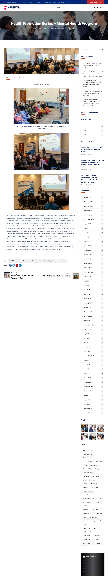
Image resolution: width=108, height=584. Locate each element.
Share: (5, 265)
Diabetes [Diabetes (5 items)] (94, 484)
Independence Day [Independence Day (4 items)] (88, 498)
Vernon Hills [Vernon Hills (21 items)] (86, 543)
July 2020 (93, 360)
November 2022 (93, 263)
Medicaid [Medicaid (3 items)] (85, 510)
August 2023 (93, 224)
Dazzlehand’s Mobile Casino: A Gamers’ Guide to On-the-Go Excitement (92, 93)
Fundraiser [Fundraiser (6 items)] (95, 487)
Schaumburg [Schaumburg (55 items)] (86, 536)
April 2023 (93, 241)
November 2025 (93, 202)
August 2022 (93, 277)
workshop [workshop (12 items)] (97, 543)
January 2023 (93, 255)
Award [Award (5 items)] (85, 465)
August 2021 (93, 329)
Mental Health (22, 261)
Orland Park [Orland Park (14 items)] (93, 517)
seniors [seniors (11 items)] (97, 536)
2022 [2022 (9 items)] (84, 450)
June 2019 (93, 404)
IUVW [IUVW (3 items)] (98, 502)
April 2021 (93, 347)
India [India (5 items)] (100, 498)
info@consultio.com (11, 2)
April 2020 (93, 373)
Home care (94, 135)
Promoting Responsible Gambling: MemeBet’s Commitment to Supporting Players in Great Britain (91, 103)
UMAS (93, 130)
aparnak (23, 77)
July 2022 (93, 281)
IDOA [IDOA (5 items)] (95, 495)
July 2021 (93, 334)
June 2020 (93, 365)
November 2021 (93, 316)
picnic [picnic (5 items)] (84, 524)
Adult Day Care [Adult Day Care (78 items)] (87, 458)
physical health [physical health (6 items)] (97, 521)
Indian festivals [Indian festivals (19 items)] (87, 502)
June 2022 (93, 285)
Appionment (95, 2)
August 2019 (93, 400)
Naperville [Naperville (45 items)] (99, 513)
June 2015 (93, 413)
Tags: (5, 261)
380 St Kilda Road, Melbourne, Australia (55, 2)
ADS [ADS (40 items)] (91, 450)
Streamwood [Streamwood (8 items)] (87, 539)
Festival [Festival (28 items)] (85, 487)
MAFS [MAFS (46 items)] (85, 506)
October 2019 (93, 395)
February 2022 (93, 303)
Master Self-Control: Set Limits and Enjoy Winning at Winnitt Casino (92, 65)
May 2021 (93, 343)
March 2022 (93, 299)
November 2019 (93, 391)
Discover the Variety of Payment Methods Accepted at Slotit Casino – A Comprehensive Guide (93, 74)
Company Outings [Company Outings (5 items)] (88, 472)
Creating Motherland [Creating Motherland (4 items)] (89, 480)
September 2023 (93, 219)
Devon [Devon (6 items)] (85, 484)
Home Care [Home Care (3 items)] (86, 495)
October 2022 (93, 268)
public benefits (35, 261)
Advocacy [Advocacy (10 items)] (99, 461)
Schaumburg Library (50, 261)
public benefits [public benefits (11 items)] (87, 532)
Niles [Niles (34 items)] (84, 517)
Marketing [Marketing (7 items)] (94, 506)
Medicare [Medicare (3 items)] (95, 510)
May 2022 (93, 290)
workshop (63, 261)
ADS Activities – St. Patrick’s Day (57, 276)
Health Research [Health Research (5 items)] (88, 491)
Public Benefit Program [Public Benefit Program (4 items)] (90, 528)
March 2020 (93, 378)
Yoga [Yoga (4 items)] (84, 547)
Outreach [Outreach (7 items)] (86, 521)
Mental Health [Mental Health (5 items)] (87, 513)
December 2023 (93, 206)
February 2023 (93, 250)
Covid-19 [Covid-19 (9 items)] (96, 476)
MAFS (40, 28)
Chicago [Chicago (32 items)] (97, 469)
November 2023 (93, 211)
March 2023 (93, 246)
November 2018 (93, 409)
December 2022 (93, 259)
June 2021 (93, 338)
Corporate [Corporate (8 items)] (86, 476)
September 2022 (93, 272)
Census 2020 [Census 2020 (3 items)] (87, 469)
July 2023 (93, 228)
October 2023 (93, 215)
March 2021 (93, 351)
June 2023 (93, 233)
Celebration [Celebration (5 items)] (94, 465)
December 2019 (93, 387)
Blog (58, 8)
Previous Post (14, 273)
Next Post (68, 273)
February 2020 (93, 382)
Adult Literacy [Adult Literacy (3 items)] (87, 461)
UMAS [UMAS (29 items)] (97, 539)
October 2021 (93, 321)
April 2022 (93, 294)
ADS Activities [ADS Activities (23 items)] (87, 454)
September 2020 (93, 356)
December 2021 (93, 312)
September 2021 (93, 325)
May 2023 (93, 237)
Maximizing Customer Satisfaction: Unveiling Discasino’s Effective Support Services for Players (92, 84)
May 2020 (93, 369)
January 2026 (93, 197)
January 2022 (93, 307)
